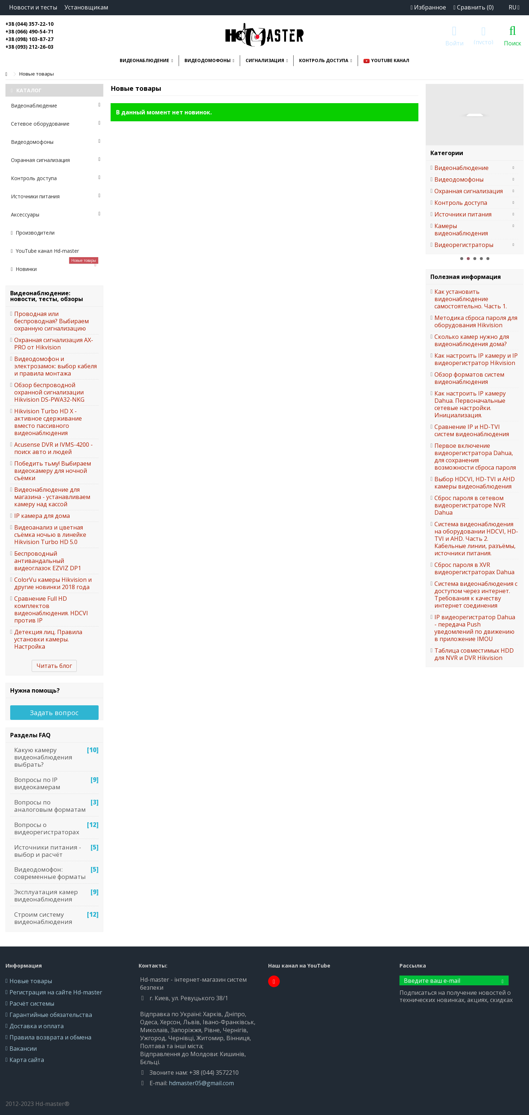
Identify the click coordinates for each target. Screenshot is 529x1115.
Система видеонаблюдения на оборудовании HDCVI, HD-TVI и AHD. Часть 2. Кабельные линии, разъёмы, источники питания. (476, 538)
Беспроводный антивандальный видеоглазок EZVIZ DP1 (47, 561)
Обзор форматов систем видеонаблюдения (469, 378)
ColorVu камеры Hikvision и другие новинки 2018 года (53, 583)
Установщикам (86, 7)
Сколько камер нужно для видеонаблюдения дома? (471, 340)
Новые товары (30, 981)
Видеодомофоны (55, 141)
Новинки (54, 266)
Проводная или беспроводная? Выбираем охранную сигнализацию (51, 321)
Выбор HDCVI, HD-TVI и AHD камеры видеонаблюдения (474, 482)
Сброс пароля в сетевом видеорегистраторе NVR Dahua (469, 505)
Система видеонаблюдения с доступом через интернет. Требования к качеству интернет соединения (475, 594)
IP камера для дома (42, 515)
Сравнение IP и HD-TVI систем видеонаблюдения (471, 430)
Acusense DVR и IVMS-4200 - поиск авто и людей (53, 448)
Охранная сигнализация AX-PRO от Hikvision (53, 343)
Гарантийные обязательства (50, 1014)
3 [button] (474, 258)
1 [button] (461, 258)
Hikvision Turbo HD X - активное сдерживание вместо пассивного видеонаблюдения (48, 422)
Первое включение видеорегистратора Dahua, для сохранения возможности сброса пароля (475, 456)
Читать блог (54, 666)
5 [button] (487, 258)
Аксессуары (55, 214)
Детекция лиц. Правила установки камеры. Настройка (48, 639)
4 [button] (481, 258)
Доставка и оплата (36, 1026)
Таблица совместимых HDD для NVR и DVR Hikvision (474, 654)
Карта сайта (26, 1059)
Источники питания (55, 196)
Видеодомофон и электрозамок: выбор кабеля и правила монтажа (55, 366)
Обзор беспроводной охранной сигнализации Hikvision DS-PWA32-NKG (49, 392)
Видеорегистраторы (463, 244)
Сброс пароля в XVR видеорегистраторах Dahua (474, 568)
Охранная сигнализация (55, 160)
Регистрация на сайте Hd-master (55, 992)
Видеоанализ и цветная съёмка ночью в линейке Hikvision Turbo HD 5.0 (50, 535)
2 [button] (468, 258)
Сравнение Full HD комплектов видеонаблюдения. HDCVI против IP (51, 609)
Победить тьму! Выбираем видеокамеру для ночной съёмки (52, 471)
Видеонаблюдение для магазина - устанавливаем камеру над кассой (52, 497)
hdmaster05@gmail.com (201, 1083)
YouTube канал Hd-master (45, 250)
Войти (454, 42)
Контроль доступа (55, 178)
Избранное (428, 7)
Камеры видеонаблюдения (461, 229)
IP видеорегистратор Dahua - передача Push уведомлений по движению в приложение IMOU (474, 627)
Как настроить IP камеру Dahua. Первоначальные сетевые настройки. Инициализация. (470, 404)
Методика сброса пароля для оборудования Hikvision (475, 321)
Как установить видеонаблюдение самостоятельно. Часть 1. (470, 299)
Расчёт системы (31, 1003)
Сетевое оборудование (55, 123)
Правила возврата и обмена (50, 1037)
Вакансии (23, 1048)
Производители (33, 232)
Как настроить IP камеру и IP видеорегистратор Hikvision (476, 359)
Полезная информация (465, 277)
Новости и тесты (33, 7)
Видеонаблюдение (55, 105)
